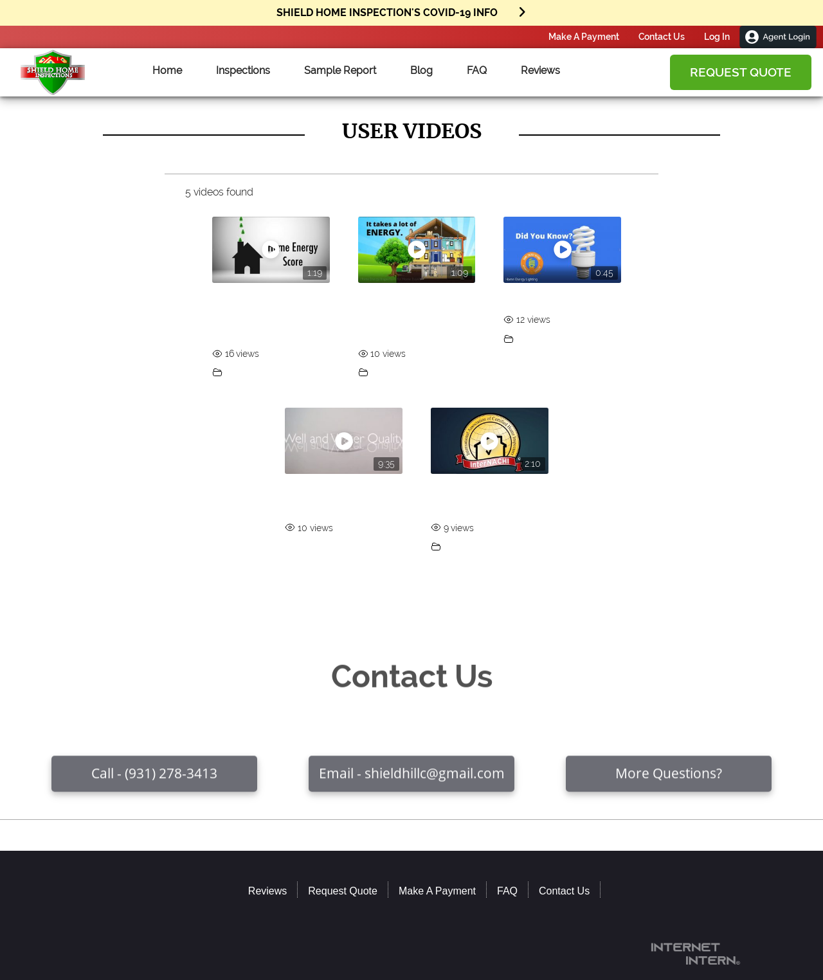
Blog (421, 71)
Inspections (243, 71)
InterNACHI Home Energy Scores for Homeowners (254, 316)
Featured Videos (259, 372)
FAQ (477, 71)
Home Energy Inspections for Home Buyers (408, 316)
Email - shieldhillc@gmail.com (412, 788)
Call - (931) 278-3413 (154, 788)
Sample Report (340, 71)
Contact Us (661, 36)
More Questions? (668, 788)
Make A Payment (583, 36)
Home (167, 71)
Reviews (540, 71)
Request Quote (740, 72)
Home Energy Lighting (555, 299)
